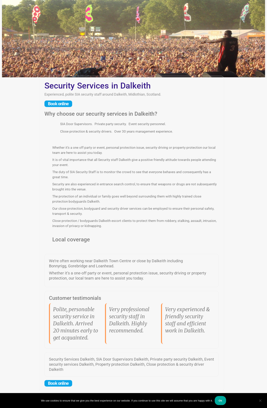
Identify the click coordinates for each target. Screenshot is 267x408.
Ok (220, 400)
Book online (58, 103)
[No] (260, 400)
